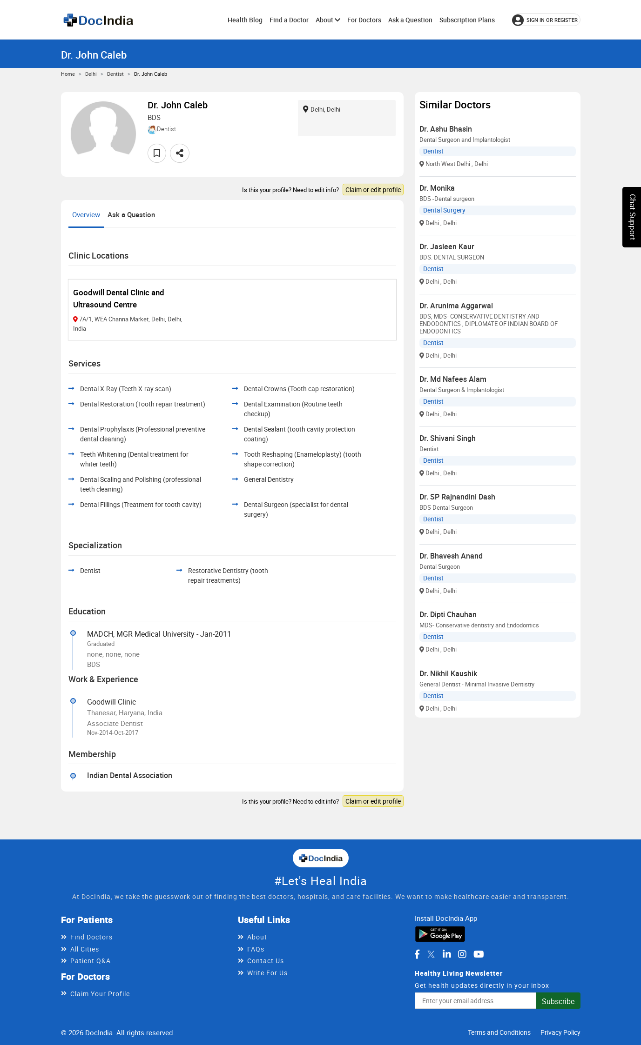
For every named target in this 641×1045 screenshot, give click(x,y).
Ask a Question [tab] (131, 214)
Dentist (115, 73)
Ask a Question (410, 19)
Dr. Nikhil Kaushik (448, 673)
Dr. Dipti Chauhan (448, 614)
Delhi (91, 73)
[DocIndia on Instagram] (462, 954)
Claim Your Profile (100, 993)
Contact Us (265, 960)
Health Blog (245, 19)
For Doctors (364, 19)
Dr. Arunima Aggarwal (456, 305)
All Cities (84, 949)
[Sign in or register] (546, 19)
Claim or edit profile (373, 189)
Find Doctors (91, 936)
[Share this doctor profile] (179, 153)
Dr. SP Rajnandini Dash (457, 497)
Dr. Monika (437, 188)
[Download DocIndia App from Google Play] (440, 933)
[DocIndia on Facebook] (417, 954)
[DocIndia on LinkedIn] (447, 954)
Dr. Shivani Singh (447, 438)
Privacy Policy (560, 1032)
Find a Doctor (289, 19)
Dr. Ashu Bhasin (445, 129)
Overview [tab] (86, 214)
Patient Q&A (90, 960)
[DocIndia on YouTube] (478, 954)
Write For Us (267, 972)
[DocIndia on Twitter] (431, 954)
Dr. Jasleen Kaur (446, 246)
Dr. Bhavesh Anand (451, 556)
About (328, 20)
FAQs (255, 949)
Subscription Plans (467, 19)
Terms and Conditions (499, 1032)
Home (68, 73)
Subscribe (558, 1001)
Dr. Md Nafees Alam (452, 379)
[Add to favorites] (157, 153)
